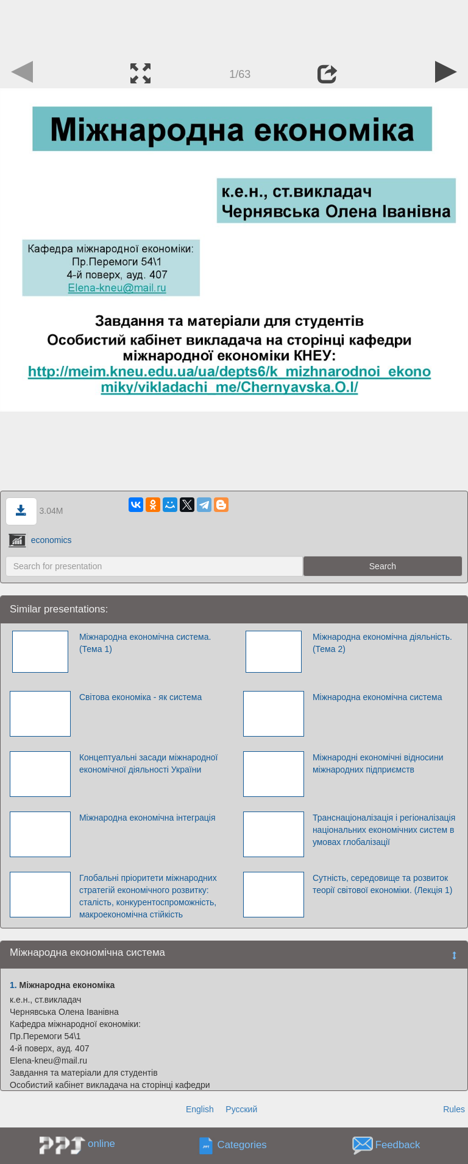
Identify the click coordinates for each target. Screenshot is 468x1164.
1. (13, 985)
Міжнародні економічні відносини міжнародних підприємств (378, 763)
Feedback (397, 1145)
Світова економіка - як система (140, 697)
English (200, 1109)
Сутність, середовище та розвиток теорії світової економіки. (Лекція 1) (383, 884)
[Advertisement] (234, 27)
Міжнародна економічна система (377, 697)
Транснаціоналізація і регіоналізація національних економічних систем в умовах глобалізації (384, 830)
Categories (242, 1145)
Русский (241, 1109)
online (101, 1143)
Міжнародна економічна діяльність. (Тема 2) (382, 643)
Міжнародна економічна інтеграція (147, 817)
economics (40, 540)
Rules (454, 1109)
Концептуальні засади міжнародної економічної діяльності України (148, 763)
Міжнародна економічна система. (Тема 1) (145, 643)
